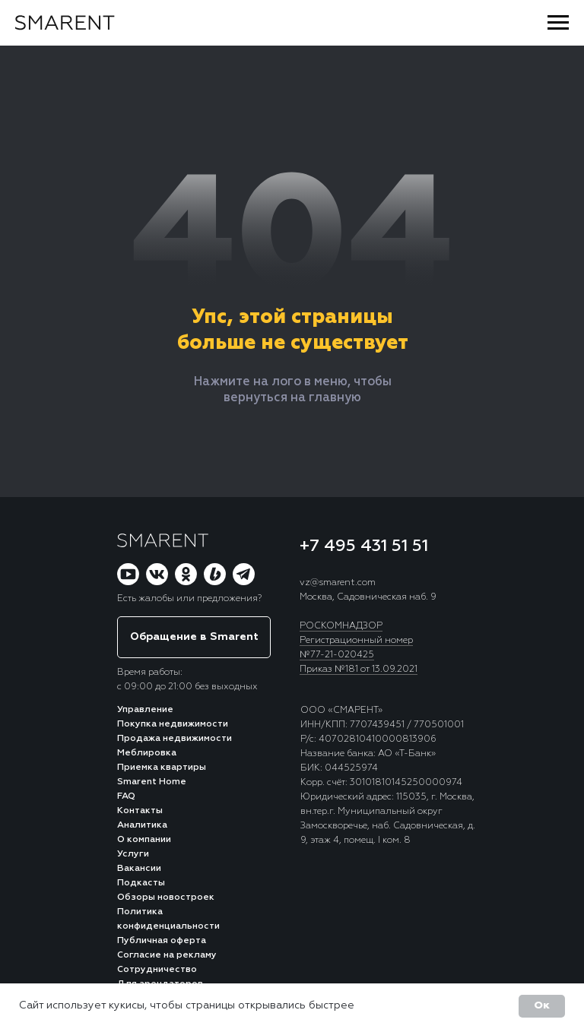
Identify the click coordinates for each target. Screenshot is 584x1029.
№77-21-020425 (337, 655)
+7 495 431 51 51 (364, 546)
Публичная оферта (161, 940)
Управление (145, 709)
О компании (144, 839)
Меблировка (146, 753)
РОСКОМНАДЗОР (341, 626)
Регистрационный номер (356, 640)
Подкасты (141, 883)
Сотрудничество (157, 969)
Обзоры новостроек (165, 897)
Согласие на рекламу (167, 955)
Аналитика (142, 825)
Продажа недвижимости (174, 738)
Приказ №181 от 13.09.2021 (358, 669)
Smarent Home (151, 782)
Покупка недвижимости (172, 724)
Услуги (133, 854)
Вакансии (139, 868)
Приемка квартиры (161, 767)
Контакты (140, 810)
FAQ (126, 796)
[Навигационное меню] (558, 22)
